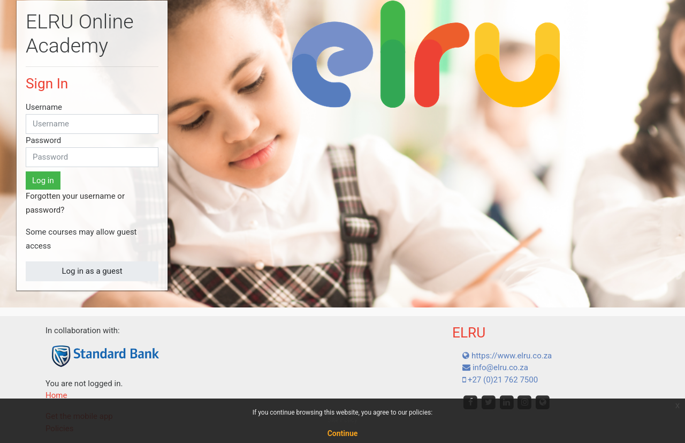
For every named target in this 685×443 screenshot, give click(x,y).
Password (43, 140)
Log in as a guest (92, 271)
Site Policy (342, 420)
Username (44, 107)
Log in (43, 180)
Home (56, 395)
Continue (343, 433)
